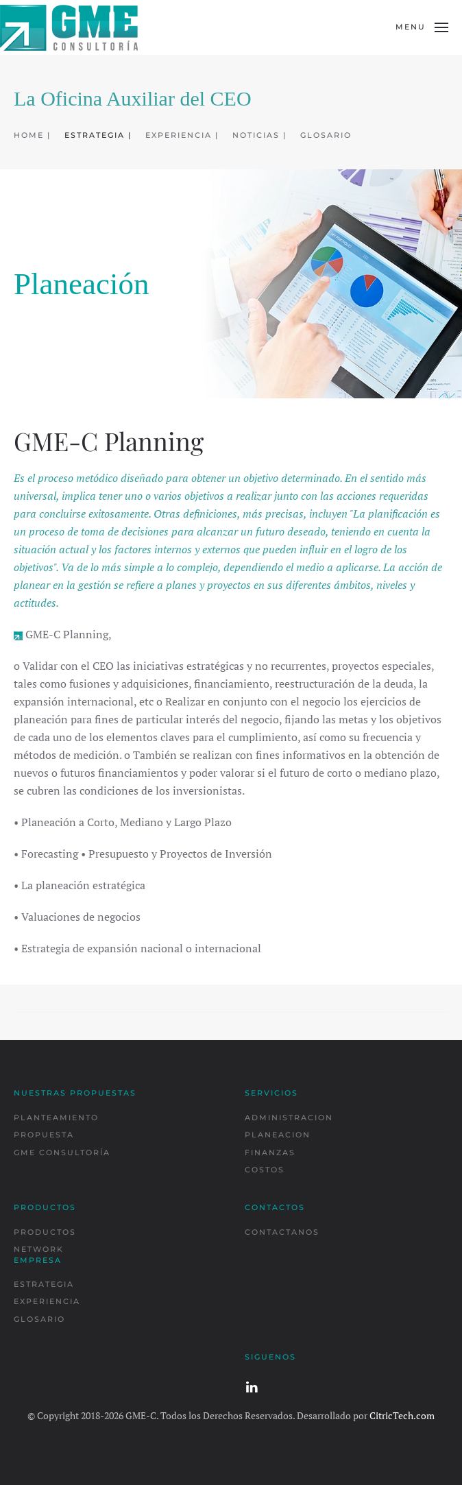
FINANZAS (270, 1152)
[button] (422, 27)
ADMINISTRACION (289, 1117)
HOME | (32, 135)
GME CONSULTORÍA (62, 1152)
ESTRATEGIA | (98, 135)
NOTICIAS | (259, 135)
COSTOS (264, 1169)
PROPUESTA (44, 1134)
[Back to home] (69, 27)
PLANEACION (278, 1134)
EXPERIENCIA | (182, 135)
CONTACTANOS (282, 1232)
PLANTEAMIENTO (56, 1117)
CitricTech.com (402, 1415)
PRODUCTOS (45, 1232)
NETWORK (39, 1249)
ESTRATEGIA (44, 1284)
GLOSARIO (326, 135)
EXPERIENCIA (47, 1301)
